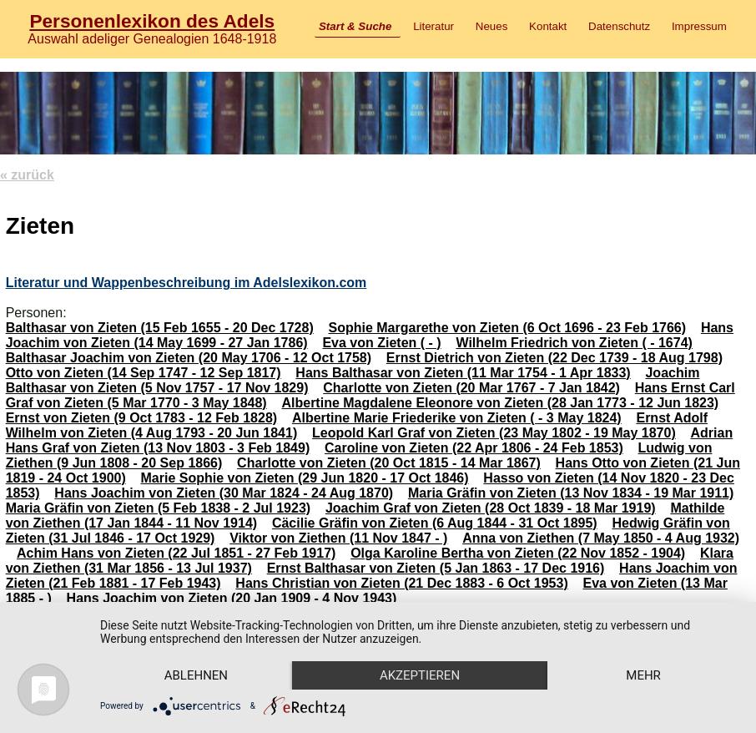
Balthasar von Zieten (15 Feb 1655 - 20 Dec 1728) (160, 328)
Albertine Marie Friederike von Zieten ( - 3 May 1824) (457, 418)
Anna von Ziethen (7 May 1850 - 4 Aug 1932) (600, 538)
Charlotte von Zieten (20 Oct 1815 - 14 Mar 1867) (389, 463)
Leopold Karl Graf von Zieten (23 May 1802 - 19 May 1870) (494, 433)
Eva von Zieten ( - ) (381, 343)
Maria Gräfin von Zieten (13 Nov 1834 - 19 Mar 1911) (570, 493)
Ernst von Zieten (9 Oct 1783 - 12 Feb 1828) (141, 418)
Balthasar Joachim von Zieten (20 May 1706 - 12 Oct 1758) (188, 358)
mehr (643, 675)
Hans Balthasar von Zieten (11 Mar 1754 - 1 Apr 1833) (462, 373)
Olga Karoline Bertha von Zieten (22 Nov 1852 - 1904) (517, 553)
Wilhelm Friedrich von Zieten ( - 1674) (574, 343)
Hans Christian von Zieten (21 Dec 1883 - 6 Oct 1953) (401, 583)
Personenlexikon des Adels (152, 21)
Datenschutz (619, 26)
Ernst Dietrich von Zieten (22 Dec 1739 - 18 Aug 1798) (554, 358)
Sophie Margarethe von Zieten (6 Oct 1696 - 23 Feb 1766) (508, 328)
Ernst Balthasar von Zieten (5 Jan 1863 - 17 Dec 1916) (436, 568)
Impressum (699, 26)
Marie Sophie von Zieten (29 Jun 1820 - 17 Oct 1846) (305, 478)
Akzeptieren (420, 675)
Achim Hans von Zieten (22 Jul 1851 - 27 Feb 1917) (176, 553)
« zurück (27, 175)
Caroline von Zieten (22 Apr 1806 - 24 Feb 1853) (474, 448)
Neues (492, 26)
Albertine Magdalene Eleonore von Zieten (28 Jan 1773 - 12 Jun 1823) (499, 403)
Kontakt (548, 26)
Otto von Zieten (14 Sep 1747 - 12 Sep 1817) (143, 373)
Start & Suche (355, 26)
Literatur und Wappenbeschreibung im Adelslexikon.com (186, 283)
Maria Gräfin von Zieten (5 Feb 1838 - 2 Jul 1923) (158, 508)
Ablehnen (196, 675)
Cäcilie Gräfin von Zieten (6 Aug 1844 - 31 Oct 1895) (434, 523)
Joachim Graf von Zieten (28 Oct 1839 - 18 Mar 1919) (490, 508)
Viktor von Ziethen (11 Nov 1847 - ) (338, 538)
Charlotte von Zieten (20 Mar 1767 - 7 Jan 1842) (471, 388)
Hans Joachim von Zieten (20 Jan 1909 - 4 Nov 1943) (232, 598)
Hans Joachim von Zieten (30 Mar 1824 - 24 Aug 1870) (223, 493)
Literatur (433, 26)
